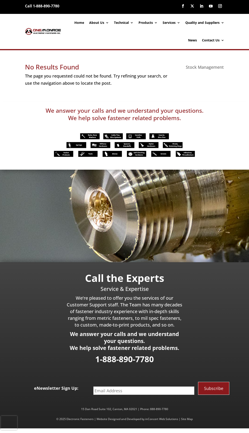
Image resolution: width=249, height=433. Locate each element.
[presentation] (9, 423)
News (192, 40)
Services (169, 22)
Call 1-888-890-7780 (42, 6)
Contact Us (211, 40)
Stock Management (205, 67)
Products (146, 22)
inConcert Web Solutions (161, 419)
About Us (96, 22)
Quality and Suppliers (202, 22)
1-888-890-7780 (124, 359)
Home (79, 22)
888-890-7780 (159, 409)
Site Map (187, 419)
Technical (121, 22)
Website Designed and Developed (119, 419)
